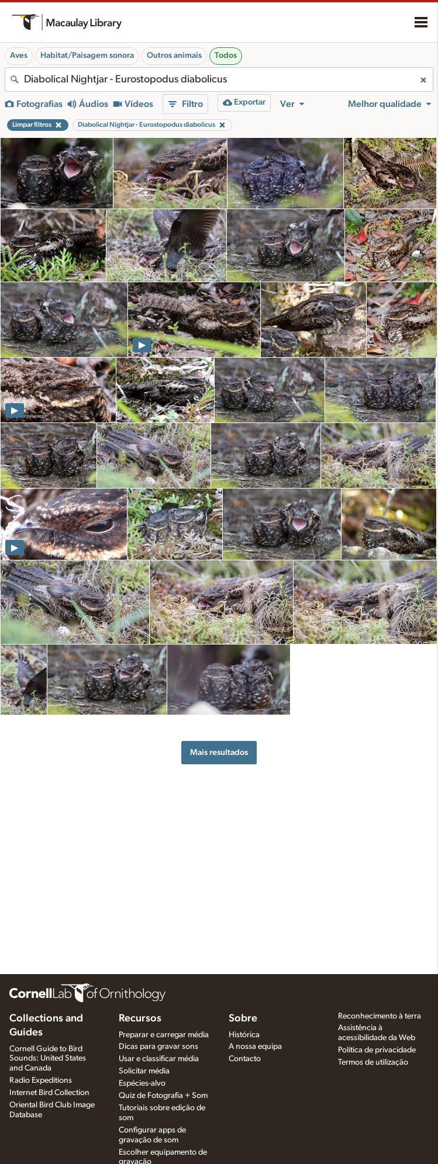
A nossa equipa (255, 1046)
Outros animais (174, 55)
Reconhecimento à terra (379, 1016)
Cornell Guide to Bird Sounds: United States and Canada (47, 1059)
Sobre (243, 1018)
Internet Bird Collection (49, 1093)
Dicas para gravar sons (158, 1046)
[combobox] (219, 79)
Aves (18, 55)
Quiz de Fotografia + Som (163, 1096)
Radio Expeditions (40, 1080)
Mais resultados (219, 752)
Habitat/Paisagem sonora (87, 55)
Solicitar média (144, 1071)
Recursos (140, 1018)
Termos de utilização (373, 1062)
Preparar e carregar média (164, 1035)
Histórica (244, 1035)
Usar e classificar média (159, 1059)
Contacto (245, 1059)
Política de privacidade (377, 1050)
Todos (226, 55)
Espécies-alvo (142, 1083)
